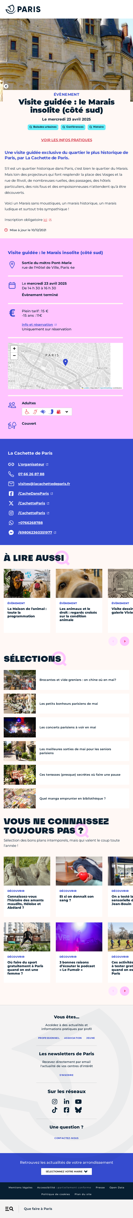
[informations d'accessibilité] (47, 412)
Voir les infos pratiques (66, 140)
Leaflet (85, 388)
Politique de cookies (55, 1194)
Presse (100, 1187)
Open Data (117, 1187)
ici (45, 219)
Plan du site (83, 1194)
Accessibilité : (64, 1187)
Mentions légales (21, 1187)
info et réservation (37, 324)
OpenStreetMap (106, 388)
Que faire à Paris (38, 1209)
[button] (65, 362)
